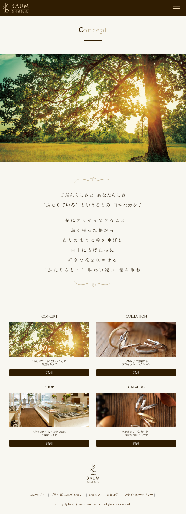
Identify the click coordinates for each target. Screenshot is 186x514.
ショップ (94, 494)
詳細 (49, 372)
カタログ (112, 494)
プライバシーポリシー (138, 494)
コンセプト (37, 494)
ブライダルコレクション (66, 494)
